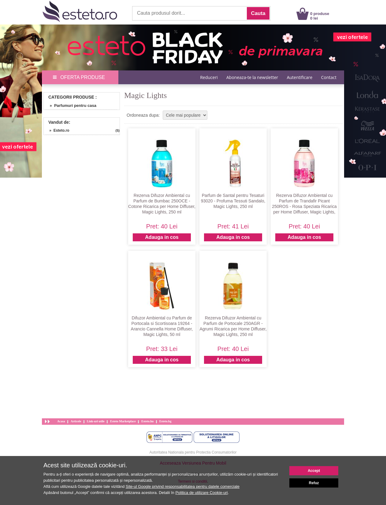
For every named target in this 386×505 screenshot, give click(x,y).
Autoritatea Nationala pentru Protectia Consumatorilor (193, 452)
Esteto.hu (147, 421)
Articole (76, 421)
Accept (314, 471)
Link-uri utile (96, 421)
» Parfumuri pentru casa (70, 105)
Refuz (314, 483)
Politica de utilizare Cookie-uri (201, 492)
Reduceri (208, 77)
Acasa (61, 421)
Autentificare (300, 77)
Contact (328, 77)
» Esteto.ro (57, 130)
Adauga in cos (161, 237)
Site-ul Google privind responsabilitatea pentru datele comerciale (182, 486)
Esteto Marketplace (123, 421)
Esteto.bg (165, 421)
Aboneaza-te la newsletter (252, 77)
